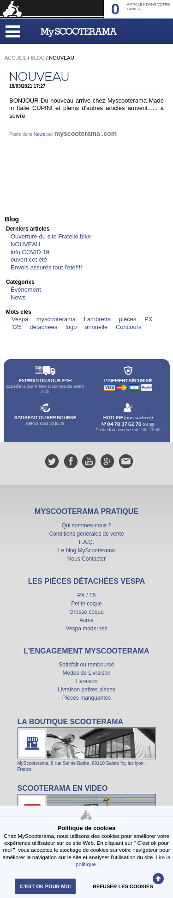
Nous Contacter (86, 559)
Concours (129, 327)
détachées (43, 327)
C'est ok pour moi (45, 886)
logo (71, 327)
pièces (128, 319)
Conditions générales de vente (86, 534)
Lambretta (97, 319)
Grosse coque (86, 612)
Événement (26, 289)
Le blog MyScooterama (86, 550)
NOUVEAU (39, 77)
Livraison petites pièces (86, 689)
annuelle (96, 327)
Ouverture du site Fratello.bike (51, 236)
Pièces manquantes (86, 698)
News (39, 134)
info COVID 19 (30, 252)
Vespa (20, 319)
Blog (37, 58)
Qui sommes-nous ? (86, 525)
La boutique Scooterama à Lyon (87, 744)
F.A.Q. (86, 542)
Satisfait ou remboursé (86, 664)
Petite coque (86, 603)
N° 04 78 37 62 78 (122, 424)
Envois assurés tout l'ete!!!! (46, 267)
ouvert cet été (29, 259)
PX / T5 (87, 595)
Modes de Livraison (86, 673)
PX (148, 319)
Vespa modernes (86, 628)
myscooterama (56, 319)
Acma (86, 620)
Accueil (15, 58)
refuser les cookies (123, 886)
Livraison (86, 681)
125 (17, 327)
